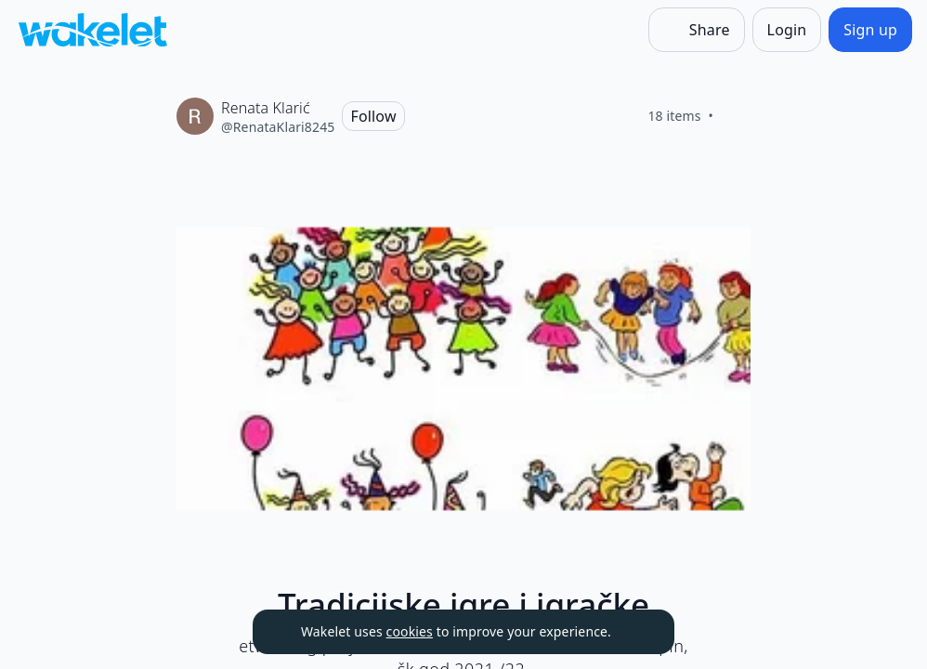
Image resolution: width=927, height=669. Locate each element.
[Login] (787, 29)
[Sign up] (870, 29)
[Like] (736, 116)
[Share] (696, 29)
